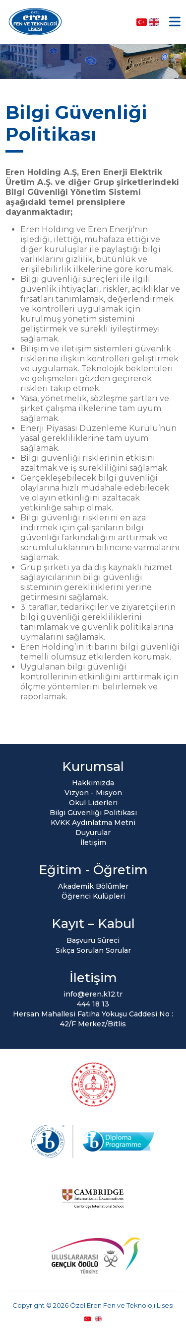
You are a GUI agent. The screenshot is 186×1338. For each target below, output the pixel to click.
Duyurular (93, 832)
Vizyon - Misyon (93, 792)
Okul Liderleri (93, 802)
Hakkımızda (93, 782)
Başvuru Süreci (93, 940)
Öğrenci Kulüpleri (93, 896)
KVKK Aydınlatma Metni (93, 822)
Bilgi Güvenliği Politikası (93, 812)
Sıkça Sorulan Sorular (93, 950)
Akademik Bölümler (93, 886)
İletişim (93, 842)
